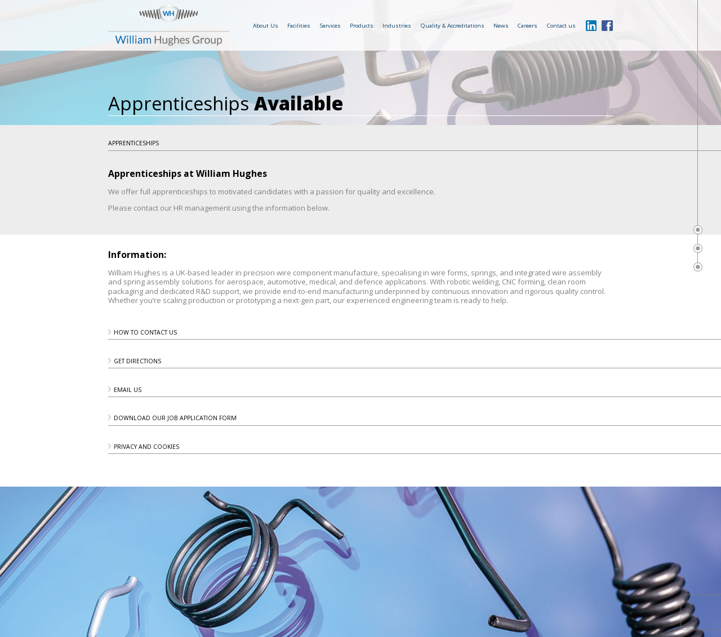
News (501, 25)
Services (330, 25)
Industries (396, 25)
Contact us (561, 25)
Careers (527, 25)
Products (361, 25)
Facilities (298, 25)
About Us (265, 25)
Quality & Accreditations (452, 25)
